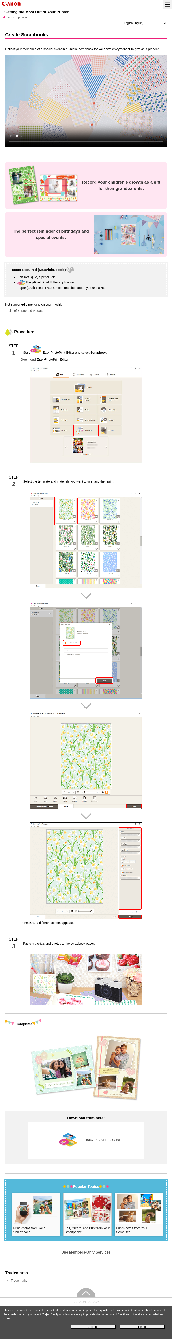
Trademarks (19, 1280)
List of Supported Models (25, 310)
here (21, 1314)
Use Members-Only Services (86, 1252)
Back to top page (16, 17)
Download (28, 359)
